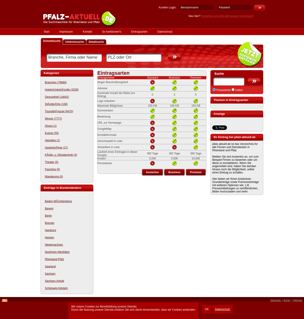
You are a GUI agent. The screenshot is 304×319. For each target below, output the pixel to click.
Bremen (49, 223)
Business (174, 172)
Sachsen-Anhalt (54, 281)
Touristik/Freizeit (59, 111)
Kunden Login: (167, 7)
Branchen (56, 82)
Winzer (53, 118)
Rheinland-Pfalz (54, 259)
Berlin (48, 215)
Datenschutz (222, 309)
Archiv (286, 300)
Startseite (276, 300)
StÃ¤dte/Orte (56, 104)
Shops (51, 125)
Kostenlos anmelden (213, 16)
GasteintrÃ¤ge (56, 147)
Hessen (49, 237)
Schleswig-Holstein (56, 288)
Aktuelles (52, 140)
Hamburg (50, 230)
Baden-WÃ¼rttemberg (58, 201)
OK (207, 309)
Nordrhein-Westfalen (57, 252)
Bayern (49, 208)
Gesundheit (57, 96)
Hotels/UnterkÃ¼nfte (62, 89)
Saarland (50, 266)
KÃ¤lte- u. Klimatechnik (61, 154)
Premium (196, 172)
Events (52, 133)
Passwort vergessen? (241, 16)
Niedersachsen (54, 244)
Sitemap (297, 300)
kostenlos (152, 172)
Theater (51, 162)
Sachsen (50, 273)
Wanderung (54, 176)
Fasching (52, 169)
